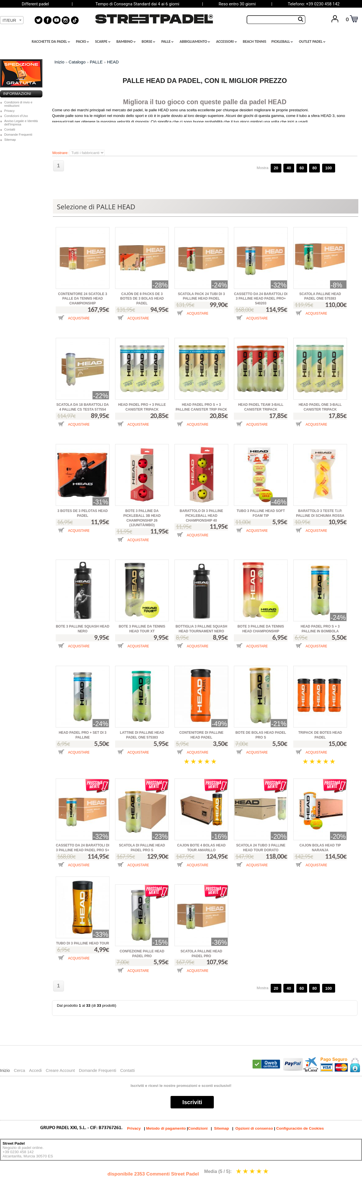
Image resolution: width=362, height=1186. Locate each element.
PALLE (167, 42)
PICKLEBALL (282, 42)
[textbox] (11, 20)
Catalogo (77, 61)
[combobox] (11, 20)
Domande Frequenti (18, 134)
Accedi (35, 1070)
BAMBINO (126, 42)
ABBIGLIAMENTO (195, 42)
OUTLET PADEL (312, 42)
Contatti (9, 129)
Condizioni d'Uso (16, 116)
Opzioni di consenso (254, 1128)
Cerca (19, 1070)
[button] (73, 322)
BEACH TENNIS (254, 42)
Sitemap (10, 139)
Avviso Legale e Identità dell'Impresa (21, 122)
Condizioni (198, 1128)
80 (314, 168)
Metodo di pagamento (166, 1128)
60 (301, 168)
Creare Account (60, 1070)
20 (276, 168)
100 (328, 168)
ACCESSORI (226, 42)
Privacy (9, 110)
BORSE (149, 42)
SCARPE (103, 42)
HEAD (113, 61)
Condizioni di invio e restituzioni (18, 104)
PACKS (82, 42)
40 (288, 168)
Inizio (59, 61)
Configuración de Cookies (300, 1128)
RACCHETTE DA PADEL (51, 42)
